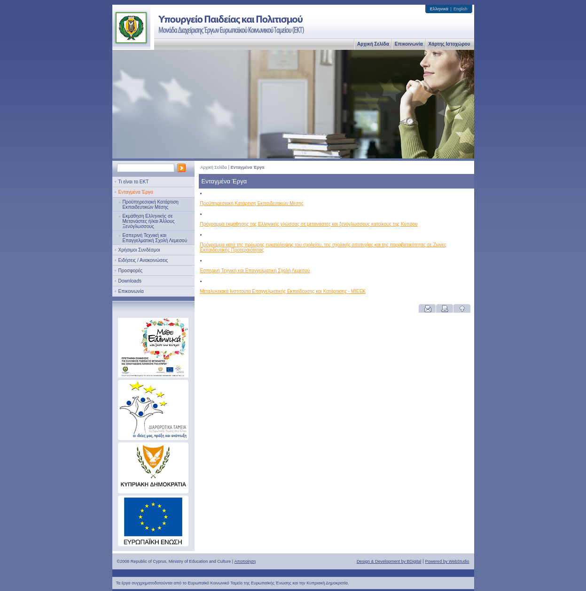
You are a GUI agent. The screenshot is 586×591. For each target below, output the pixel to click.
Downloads (129, 281)
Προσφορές (130, 270)
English (460, 9)
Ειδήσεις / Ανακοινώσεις (143, 260)
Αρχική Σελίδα (373, 44)
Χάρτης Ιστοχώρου (449, 44)
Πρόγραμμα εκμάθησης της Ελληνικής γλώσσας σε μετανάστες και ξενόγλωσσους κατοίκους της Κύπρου (309, 224)
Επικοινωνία (409, 44)
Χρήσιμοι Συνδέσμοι (139, 249)
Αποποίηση (245, 561)
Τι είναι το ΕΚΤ (133, 181)
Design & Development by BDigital (389, 561)
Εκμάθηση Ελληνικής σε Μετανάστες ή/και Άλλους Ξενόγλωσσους (149, 221)
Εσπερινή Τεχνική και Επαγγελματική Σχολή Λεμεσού (155, 238)
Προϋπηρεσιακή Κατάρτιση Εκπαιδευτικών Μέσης (151, 204)
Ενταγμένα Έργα (135, 192)
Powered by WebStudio (447, 561)
